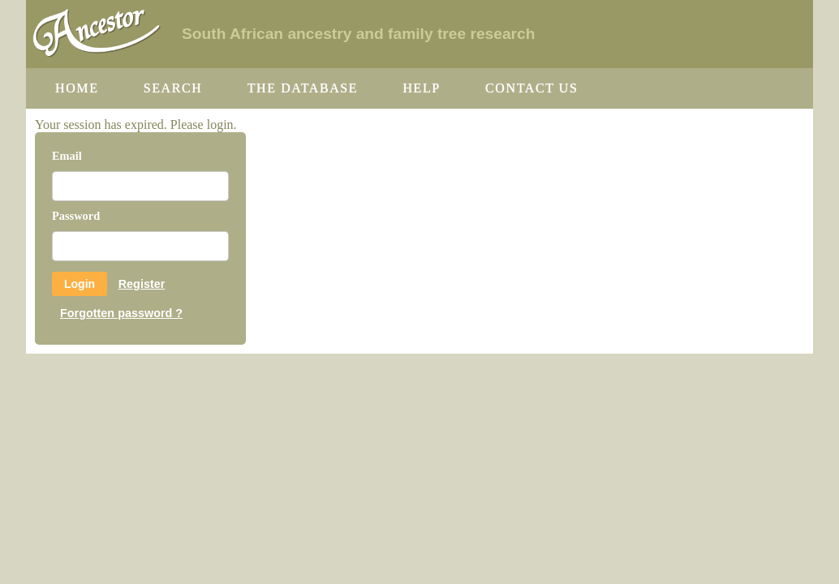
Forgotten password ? (121, 313)
